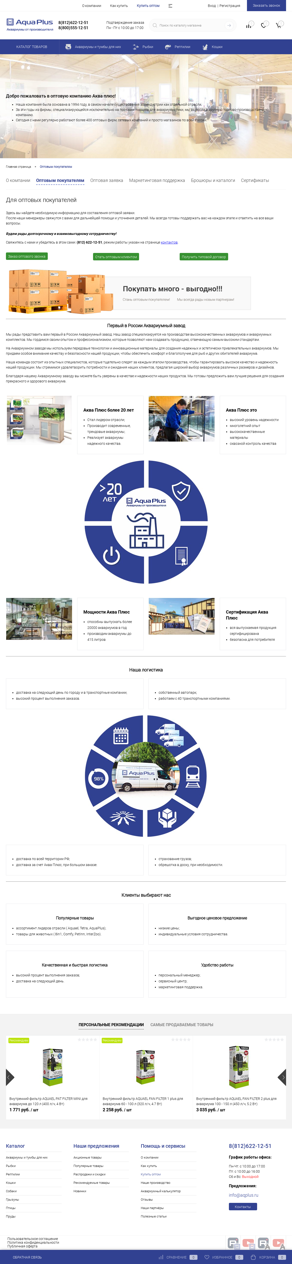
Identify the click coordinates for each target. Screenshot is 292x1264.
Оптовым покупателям (60, 180)
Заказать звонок (266, 5)
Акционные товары (87, 1157)
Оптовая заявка (106, 180)
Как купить (119, 6)
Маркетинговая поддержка (157, 180)
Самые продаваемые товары (181, 1024)
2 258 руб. (117, 1109)
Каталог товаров (31, 47)
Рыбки (11, 1166)
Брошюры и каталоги (213, 180)
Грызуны (12, 1199)
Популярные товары (88, 1166)
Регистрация (229, 6)
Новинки (79, 1191)
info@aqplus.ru (243, 1195)
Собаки (11, 1191)
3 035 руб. (210, 1109)
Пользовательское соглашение (32, 1239)
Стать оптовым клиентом (116, 257)
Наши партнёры (152, 1208)
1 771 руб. (23, 1109)
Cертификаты (255, 180)
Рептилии (13, 1174)
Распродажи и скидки (89, 1174)
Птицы (11, 1208)
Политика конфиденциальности (33, 1242)
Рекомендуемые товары (91, 1183)
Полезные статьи (154, 1216)
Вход (212, 6)
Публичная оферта (22, 1246)
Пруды (11, 1216)
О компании (91, 6)
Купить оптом (148, 6)
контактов (169, 242)
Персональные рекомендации (111, 1024)
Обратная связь (24, 1257)
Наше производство (155, 1183)
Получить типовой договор (204, 257)
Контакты (243, 1207)
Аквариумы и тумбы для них (27, 1157)
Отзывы (147, 1199)
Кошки (11, 1183)
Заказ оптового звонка (27, 256)
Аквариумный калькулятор (161, 1191)
